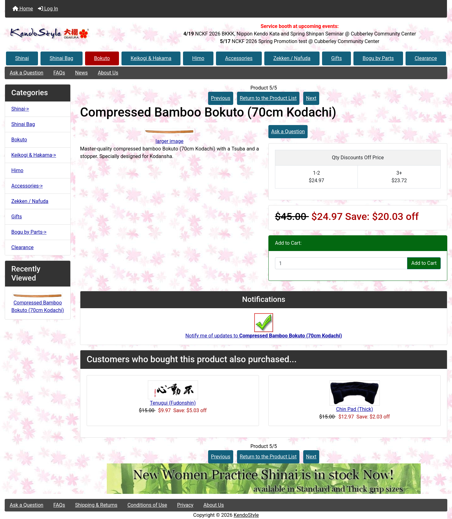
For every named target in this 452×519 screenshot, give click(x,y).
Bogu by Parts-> (28, 232)
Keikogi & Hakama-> (33, 155)
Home (23, 9)
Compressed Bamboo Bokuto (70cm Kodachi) (37, 303)
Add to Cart (424, 263)
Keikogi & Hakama (151, 58)
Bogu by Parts (378, 58)
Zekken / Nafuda (291, 58)
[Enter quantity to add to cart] (341, 263)
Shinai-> (20, 109)
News (81, 73)
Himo (198, 58)
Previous (220, 98)
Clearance (426, 58)
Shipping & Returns (96, 505)
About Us (108, 73)
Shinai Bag (61, 58)
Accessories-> (27, 186)
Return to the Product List (268, 98)
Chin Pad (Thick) (354, 409)
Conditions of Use (147, 505)
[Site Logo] (79, 34)
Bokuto (102, 58)
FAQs (59, 73)
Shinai (22, 58)
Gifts (336, 58)
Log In (48, 9)
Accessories (238, 58)
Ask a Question (26, 73)
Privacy (185, 505)
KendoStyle (246, 515)
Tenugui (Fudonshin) (173, 403)
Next (311, 98)
